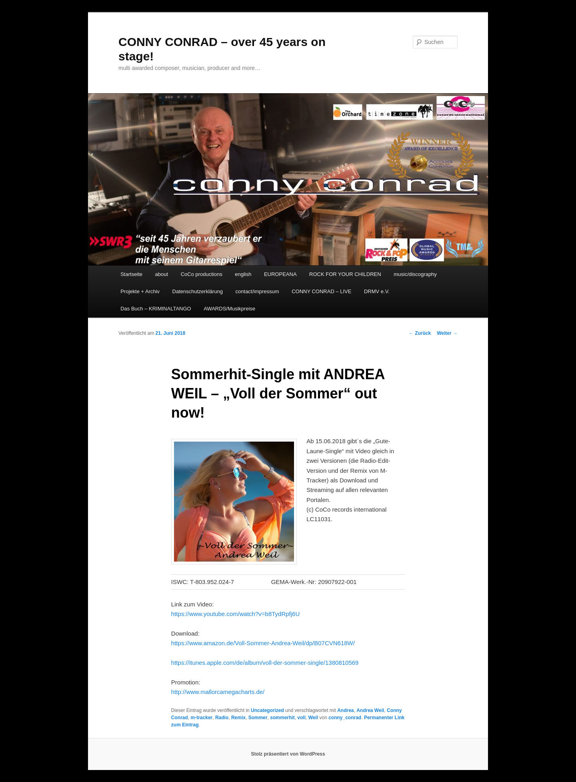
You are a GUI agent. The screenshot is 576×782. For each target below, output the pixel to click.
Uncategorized (267, 710)
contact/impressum (257, 291)
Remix (238, 717)
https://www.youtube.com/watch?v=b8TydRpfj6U (235, 613)
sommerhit (282, 717)
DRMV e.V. (377, 291)
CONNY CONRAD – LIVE (321, 291)
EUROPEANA (280, 274)
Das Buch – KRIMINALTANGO (155, 309)
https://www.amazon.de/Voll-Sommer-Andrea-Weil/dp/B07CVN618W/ (263, 643)
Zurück (420, 333)
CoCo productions (201, 274)
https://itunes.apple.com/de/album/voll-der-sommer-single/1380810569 (265, 662)
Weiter (447, 333)
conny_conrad (344, 717)
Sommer (258, 717)
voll (301, 717)
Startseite (131, 274)
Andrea (345, 710)
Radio (221, 717)
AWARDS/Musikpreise (229, 309)
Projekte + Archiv (140, 291)
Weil (313, 717)
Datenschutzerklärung (197, 291)
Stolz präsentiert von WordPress (288, 754)
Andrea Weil (370, 710)
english (243, 274)
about (161, 274)
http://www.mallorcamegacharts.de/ (217, 691)
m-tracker (202, 717)
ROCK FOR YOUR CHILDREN (345, 274)
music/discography (415, 274)
